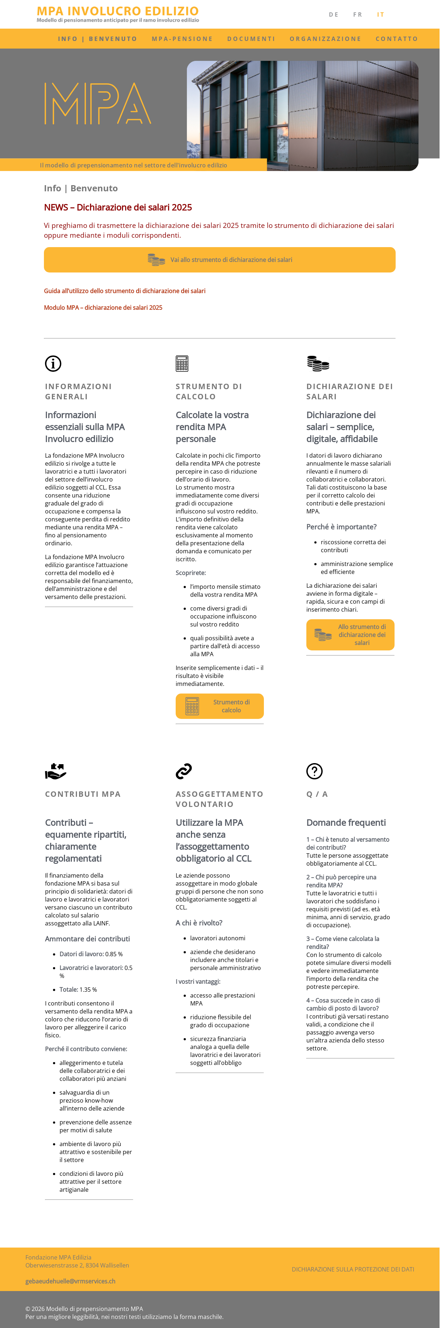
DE (334, 14)
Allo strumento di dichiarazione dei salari (362, 635)
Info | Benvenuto (98, 39)
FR (358, 14)
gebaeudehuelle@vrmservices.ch (70, 1281)
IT (381, 14)
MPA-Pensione (182, 39)
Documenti (251, 39)
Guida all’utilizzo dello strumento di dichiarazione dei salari (124, 291)
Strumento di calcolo (231, 706)
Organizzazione (326, 39)
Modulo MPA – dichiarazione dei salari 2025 (103, 308)
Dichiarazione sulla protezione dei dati (353, 1269)
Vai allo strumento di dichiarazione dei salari (231, 260)
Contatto (397, 39)
